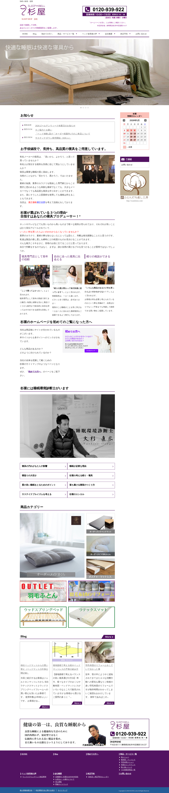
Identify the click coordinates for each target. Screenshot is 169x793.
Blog (34, 34)
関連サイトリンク (61, 784)
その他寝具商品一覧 (128, 770)
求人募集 (58, 782)
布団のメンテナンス (128, 765)
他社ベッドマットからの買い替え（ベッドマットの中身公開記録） (34, 669)
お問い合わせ (141, 34)
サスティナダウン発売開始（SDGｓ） (53, 138)
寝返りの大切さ (29, 475)
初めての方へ (47, 34)
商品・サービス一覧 (68, 35)
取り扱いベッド (126, 767)
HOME (25, 34)
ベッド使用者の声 (91, 35)
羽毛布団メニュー (127, 762)
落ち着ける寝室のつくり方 (82, 485)
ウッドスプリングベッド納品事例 (34, 777)
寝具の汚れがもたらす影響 (34, 466)
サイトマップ (62, 790)
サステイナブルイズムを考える (36, 494)
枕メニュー (125, 757)
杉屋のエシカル (76, 494)
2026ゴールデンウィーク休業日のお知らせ (55, 126)
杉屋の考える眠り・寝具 (81, 475)
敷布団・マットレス (128, 760)
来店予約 (125, 35)
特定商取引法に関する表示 (45, 790)
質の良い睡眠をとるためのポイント (39, 485)
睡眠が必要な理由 (77, 466)
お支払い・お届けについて (64, 779)
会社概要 (110, 35)
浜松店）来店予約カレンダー (98, 777)
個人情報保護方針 (26, 790)
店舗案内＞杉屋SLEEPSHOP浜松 (66, 777)
